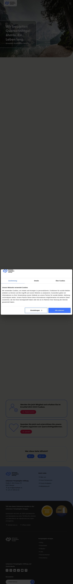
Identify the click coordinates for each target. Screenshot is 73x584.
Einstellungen (36, 310)
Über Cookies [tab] (60, 281)
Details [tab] (36, 281)
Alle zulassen (59, 310)
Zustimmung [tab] (12, 281)
